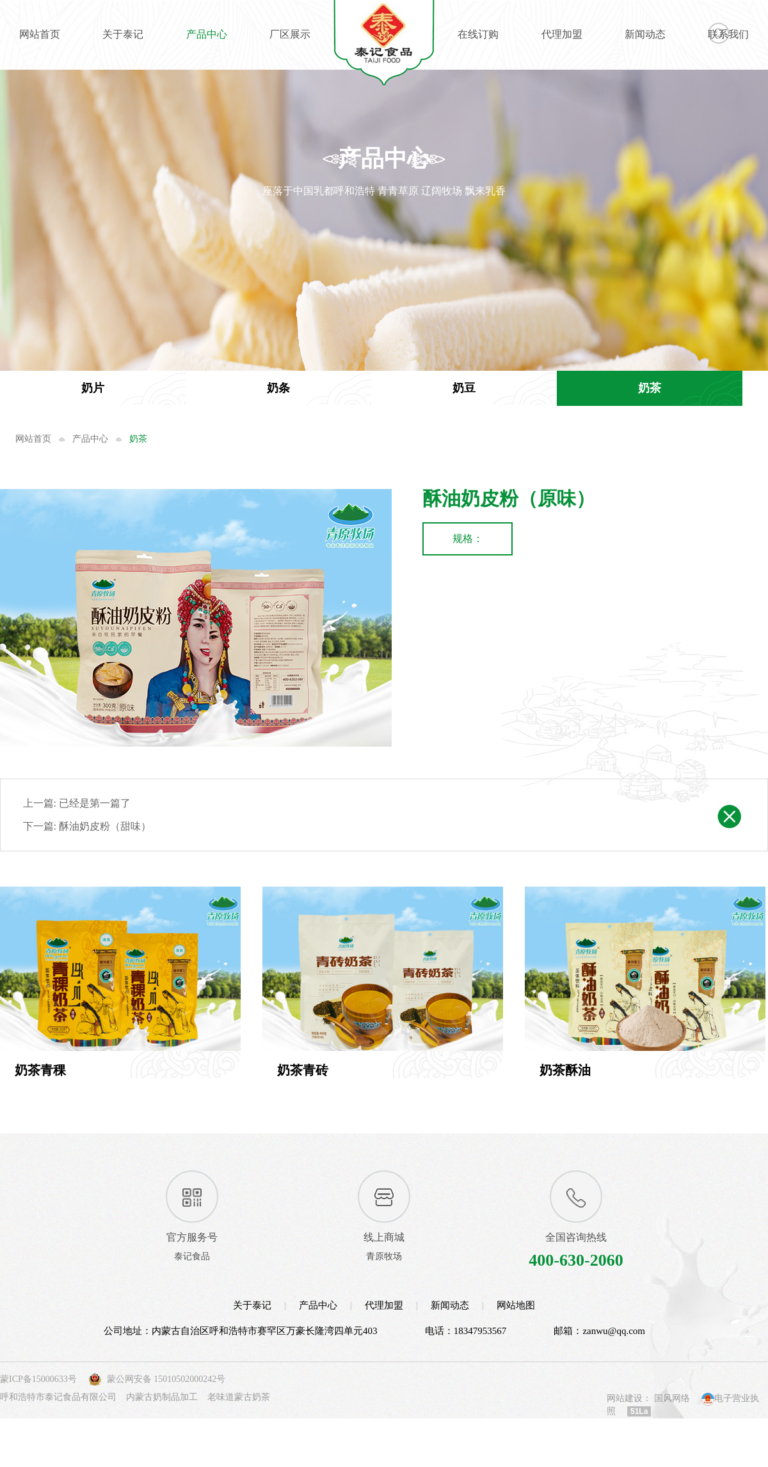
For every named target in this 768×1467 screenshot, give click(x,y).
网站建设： (629, 1436)
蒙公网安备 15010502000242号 (166, 1417)
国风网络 (672, 1436)
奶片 (92, 388)
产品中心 (206, 34)
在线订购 (478, 34)
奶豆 (464, 388)
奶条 (278, 388)
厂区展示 (289, 34)
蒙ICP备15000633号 (38, 1417)
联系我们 (728, 34)
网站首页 (39, 34)
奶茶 (649, 388)
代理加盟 (561, 34)
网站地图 (516, 1343)
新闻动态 (645, 34)
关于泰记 (122, 34)
